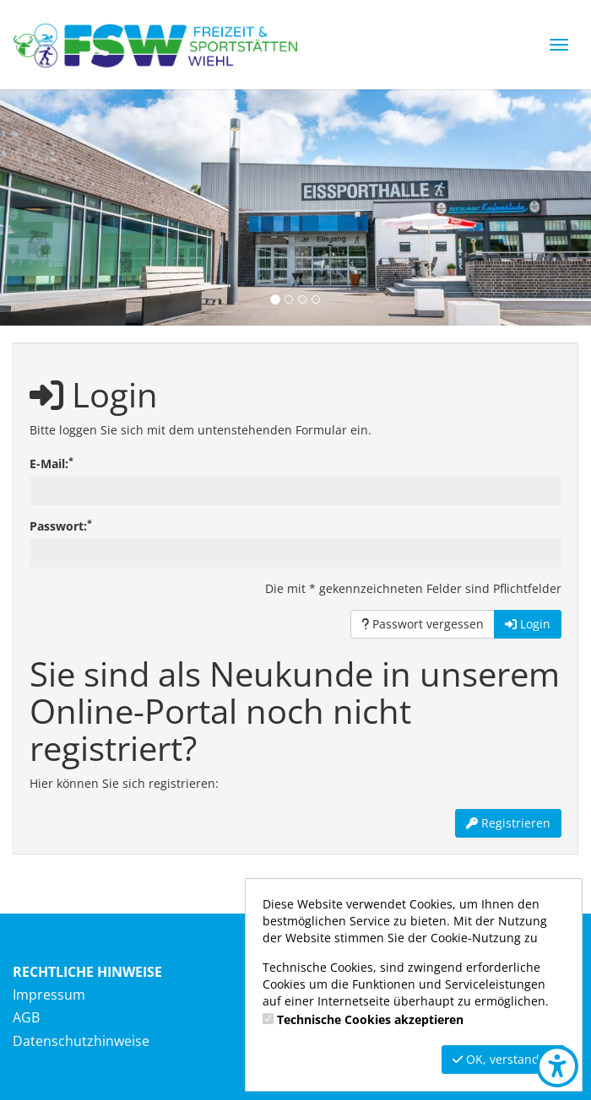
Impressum (49, 994)
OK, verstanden (503, 1059)
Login (527, 624)
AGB (26, 1017)
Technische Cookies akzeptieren (370, 1019)
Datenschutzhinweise (81, 1041)
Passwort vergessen (422, 624)
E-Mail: (51, 464)
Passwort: (61, 526)
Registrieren (508, 823)
